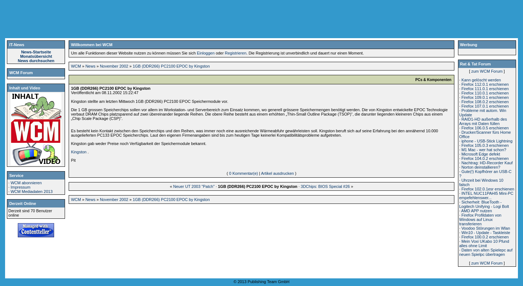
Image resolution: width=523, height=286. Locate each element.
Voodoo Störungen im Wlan (485, 228)
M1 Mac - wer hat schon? (483, 150)
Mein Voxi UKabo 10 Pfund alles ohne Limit (484, 243)
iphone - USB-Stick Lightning (486, 141)
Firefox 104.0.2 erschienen (484, 158)
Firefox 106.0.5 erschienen (484, 128)
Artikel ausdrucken (277, 173)
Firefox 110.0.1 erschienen (484, 93)
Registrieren (235, 53)
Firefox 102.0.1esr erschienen (487, 189)
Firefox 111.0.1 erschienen (484, 88)
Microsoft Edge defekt (480, 154)
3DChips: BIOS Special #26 (325, 186)
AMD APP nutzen (476, 211)
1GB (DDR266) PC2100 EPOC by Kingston (171, 66)
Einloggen (206, 53)
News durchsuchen (36, 61)
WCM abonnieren (26, 183)
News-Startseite (36, 52)
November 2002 (114, 66)
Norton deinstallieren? (480, 167)
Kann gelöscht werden (481, 80)
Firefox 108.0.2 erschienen (484, 102)
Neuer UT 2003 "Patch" (194, 186)
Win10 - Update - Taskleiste (485, 232)
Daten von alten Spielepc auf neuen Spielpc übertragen (485, 252)
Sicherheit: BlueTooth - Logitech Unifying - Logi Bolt (484, 204)
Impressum (20, 187)
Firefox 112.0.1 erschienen (484, 84)
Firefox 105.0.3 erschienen (484, 145)
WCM (76, 66)
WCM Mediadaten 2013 (32, 191)
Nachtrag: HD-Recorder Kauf (486, 163)
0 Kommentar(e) (243, 173)
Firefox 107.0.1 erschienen (484, 106)
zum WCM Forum (487, 71)
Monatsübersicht (36, 56)
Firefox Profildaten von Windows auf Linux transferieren (480, 219)
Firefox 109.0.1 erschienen (484, 97)
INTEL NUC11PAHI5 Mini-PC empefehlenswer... (486, 195)
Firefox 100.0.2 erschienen (484, 237)
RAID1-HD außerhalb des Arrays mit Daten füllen (483, 121)
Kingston (78, 152)
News (90, 66)
